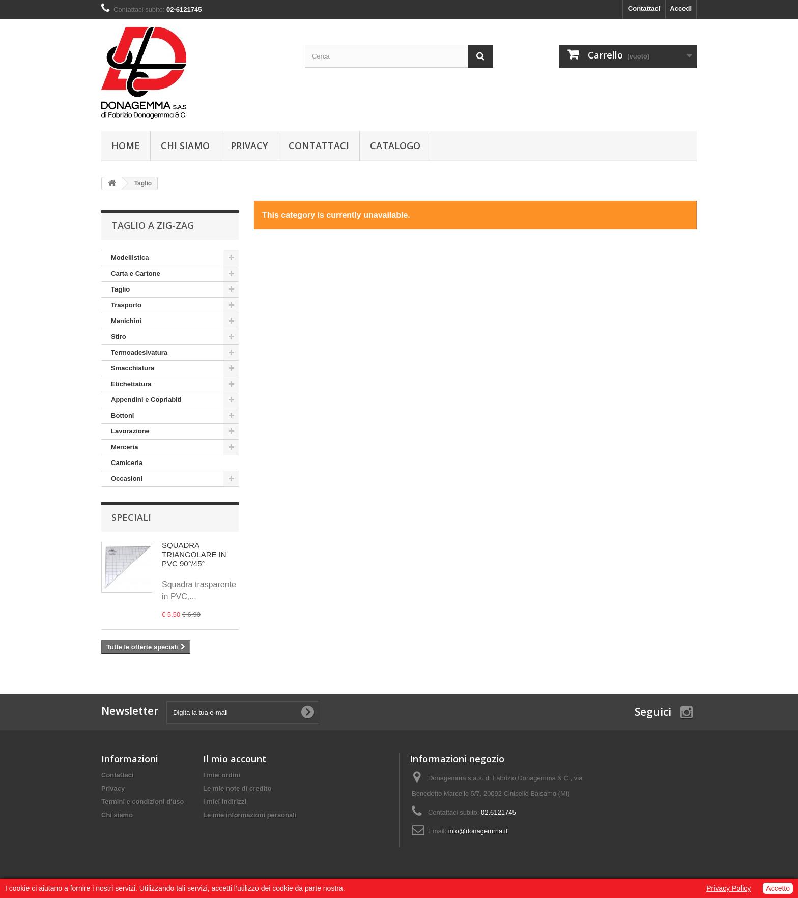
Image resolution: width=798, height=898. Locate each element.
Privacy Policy (728, 888)
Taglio (120, 289)
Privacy (249, 145)
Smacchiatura (132, 368)
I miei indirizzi (224, 801)
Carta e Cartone (135, 273)
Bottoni (122, 415)
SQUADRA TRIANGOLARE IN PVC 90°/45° (194, 554)
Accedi (681, 8)
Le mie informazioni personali (249, 815)
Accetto (778, 888)
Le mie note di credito (237, 788)
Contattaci (644, 8)
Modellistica (130, 258)
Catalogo (395, 145)
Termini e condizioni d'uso (142, 801)
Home (125, 145)
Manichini (126, 321)
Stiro (118, 336)
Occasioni (126, 478)
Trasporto (126, 305)
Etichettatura (131, 384)
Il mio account (234, 758)
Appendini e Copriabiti (146, 399)
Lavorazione (130, 431)
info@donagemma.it (478, 831)
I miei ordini (221, 775)
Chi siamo (185, 145)
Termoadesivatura (139, 352)
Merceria (124, 447)
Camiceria (126, 463)
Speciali (131, 517)
